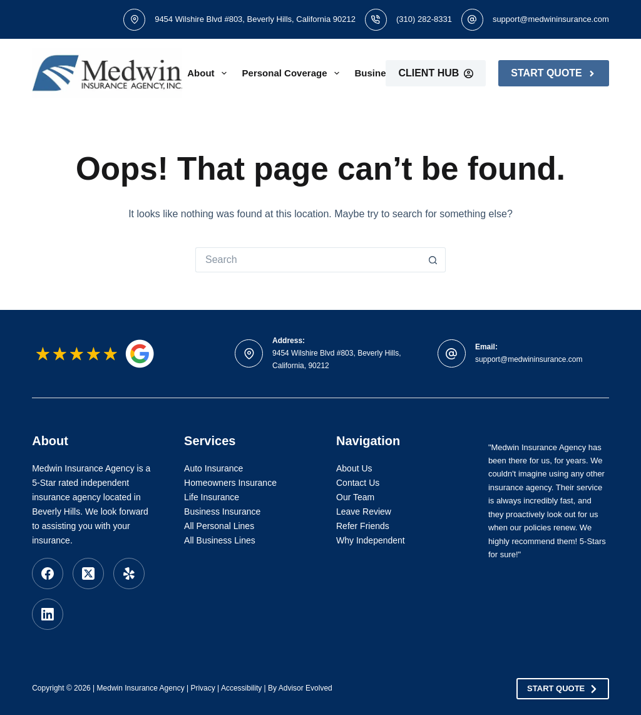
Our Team (355, 497)
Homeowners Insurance (230, 483)
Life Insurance (211, 497)
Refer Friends (362, 526)
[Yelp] (129, 573)
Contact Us (357, 483)
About (209, 73)
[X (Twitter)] (88, 573)
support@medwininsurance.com (551, 19)
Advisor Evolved (305, 688)
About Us (354, 468)
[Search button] (433, 259)
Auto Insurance (213, 468)
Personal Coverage (293, 73)
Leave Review (363, 512)
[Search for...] (308, 259)
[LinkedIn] (47, 614)
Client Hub (435, 73)
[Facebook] (47, 573)
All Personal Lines (219, 526)
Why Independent (370, 540)
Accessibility (241, 688)
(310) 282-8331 (424, 19)
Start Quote (553, 73)
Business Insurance (222, 512)
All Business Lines (219, 540)
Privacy (202, 688)
